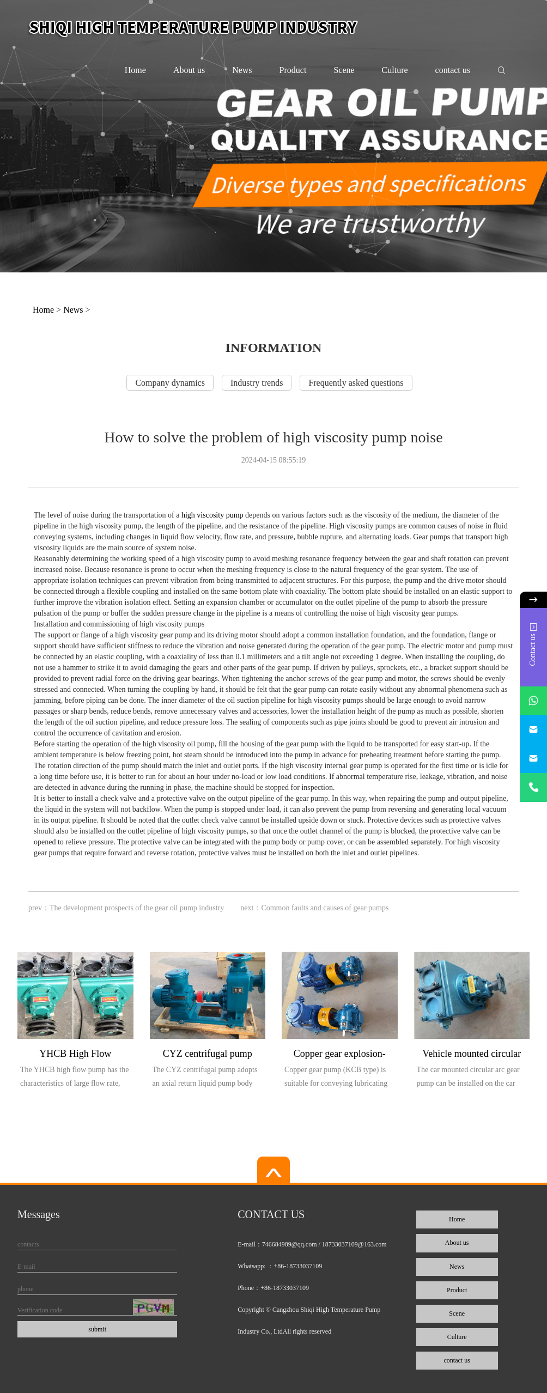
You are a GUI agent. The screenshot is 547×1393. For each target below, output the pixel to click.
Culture (395, 70)
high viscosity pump (211, 515)
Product (293, 70)
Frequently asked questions (355, 382)
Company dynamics (170, 382)
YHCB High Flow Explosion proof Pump (75, 1055)
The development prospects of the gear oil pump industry (137, 908)
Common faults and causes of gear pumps (324, 908)
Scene (343, 70)
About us (189, 70)
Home (135, 70)
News (242, 70)
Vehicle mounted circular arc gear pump (471, 1055)
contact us (452, 70)
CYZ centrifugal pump (207, 1053)
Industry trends (256, 382)
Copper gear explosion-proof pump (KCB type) (340, 1055)
